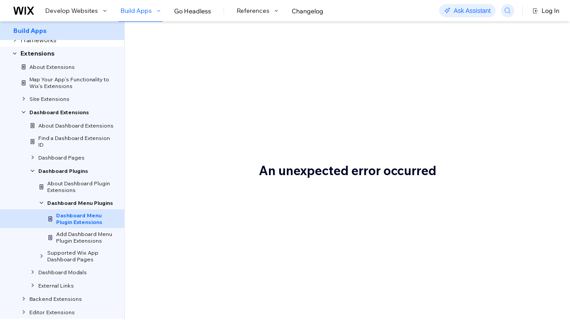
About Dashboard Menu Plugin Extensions (250, 61)
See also (473, 119)
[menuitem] (62, 30)
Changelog (307, 11)
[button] (180, 102)
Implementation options (495, 105)
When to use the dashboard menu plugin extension (501, 88)
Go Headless (192, 11)
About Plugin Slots (487, 71)
